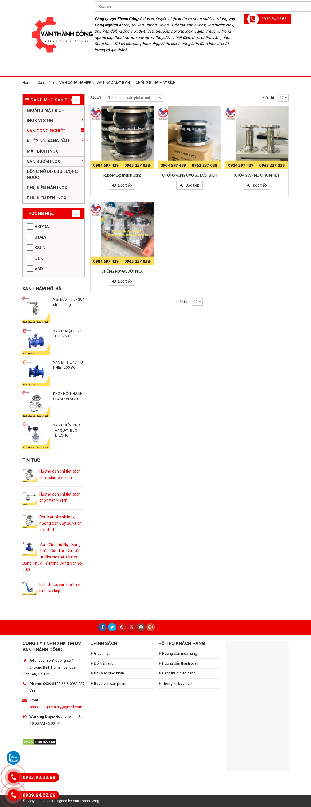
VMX (39, 268)
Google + (150, 627)
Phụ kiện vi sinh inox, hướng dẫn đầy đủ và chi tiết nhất (60, 523)
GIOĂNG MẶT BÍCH (46, 110)
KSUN (40, 247)
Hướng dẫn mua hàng (179, 653)
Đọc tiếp (125, 185)
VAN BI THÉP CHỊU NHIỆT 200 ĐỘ (68, 365)
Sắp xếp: (96, 98)
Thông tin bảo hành (177, 683)
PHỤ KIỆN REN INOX (46, 197)
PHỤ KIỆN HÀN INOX (47, 187)
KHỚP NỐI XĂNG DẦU (48, 141)
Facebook (102, 627)
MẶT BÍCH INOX (42, 151)
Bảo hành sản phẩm (110, 683)
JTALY (40, 237)
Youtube (131, 627)
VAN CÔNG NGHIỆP (46, 130)
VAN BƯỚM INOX (43, 161)
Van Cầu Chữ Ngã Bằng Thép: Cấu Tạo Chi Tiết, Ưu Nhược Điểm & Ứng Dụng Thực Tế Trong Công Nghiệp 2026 (52, 557)
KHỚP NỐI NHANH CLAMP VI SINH (68, 396)
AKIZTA (42, 226)
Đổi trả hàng (104, 663)
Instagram (141, 627)
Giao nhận (102, 653)
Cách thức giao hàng (179, 673)
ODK (39, 258)
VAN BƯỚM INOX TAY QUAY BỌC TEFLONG (67, 430)
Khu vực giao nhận (109, 673)
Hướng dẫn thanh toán (180, 663)
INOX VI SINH (40, 120)
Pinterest (122, 627)
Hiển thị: (268, 98)
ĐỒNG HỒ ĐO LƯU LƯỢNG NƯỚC (52, 174)
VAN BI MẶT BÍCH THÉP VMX (67, 333)
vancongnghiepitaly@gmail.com (55, 707)
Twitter (112, 627)
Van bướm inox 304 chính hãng (68, 302)
